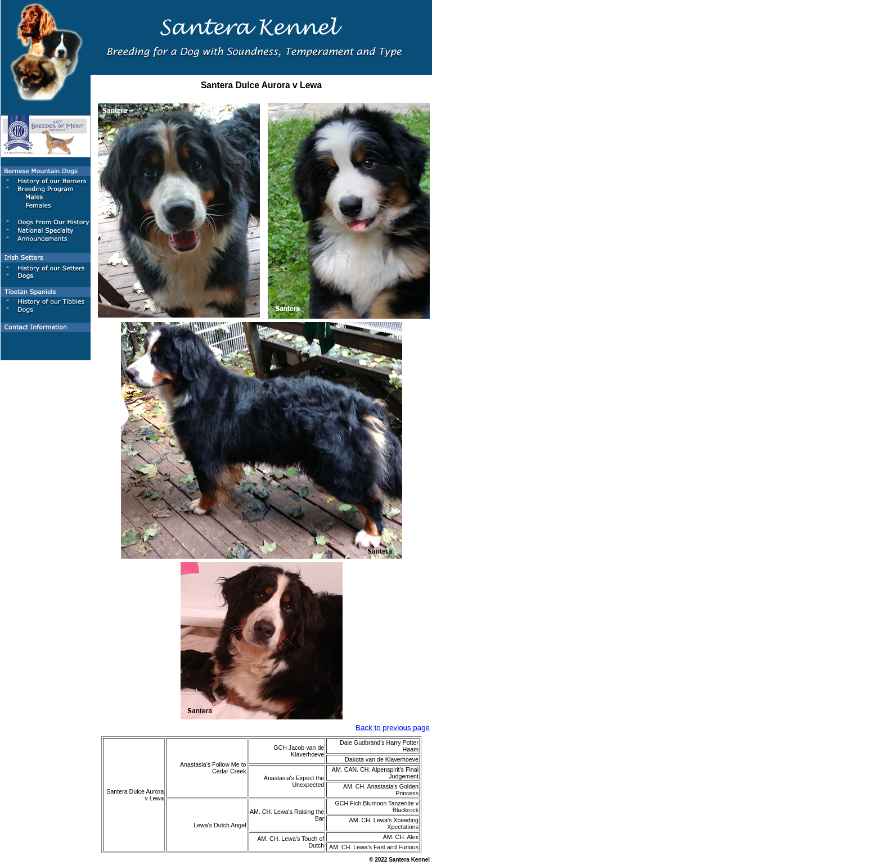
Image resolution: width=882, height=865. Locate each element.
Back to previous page (393, 727)
